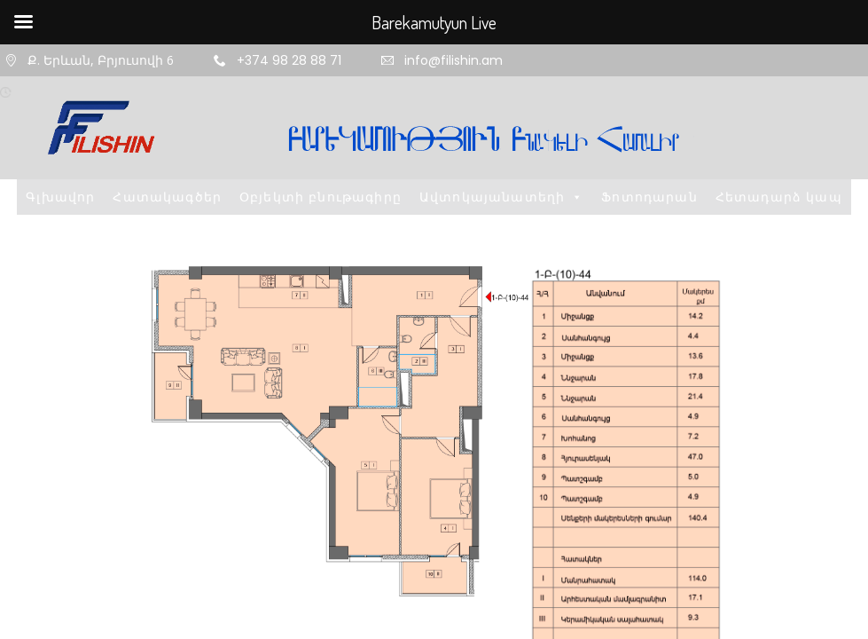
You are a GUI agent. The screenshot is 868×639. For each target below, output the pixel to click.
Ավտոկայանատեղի (501, 196)
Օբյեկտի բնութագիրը (320, 196)
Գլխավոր (60, 196)
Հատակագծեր (167, 196)
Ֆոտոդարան (649, 196)
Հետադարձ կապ (779, 196)
